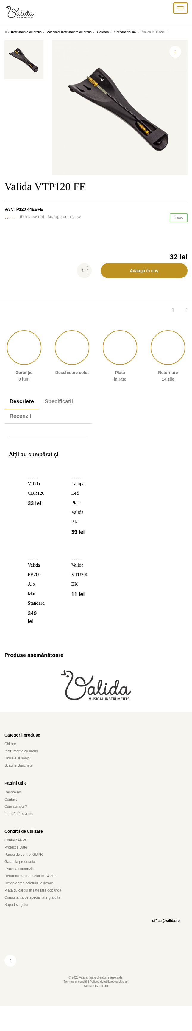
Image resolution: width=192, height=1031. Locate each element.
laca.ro (105, 999)
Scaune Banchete (20, 778)
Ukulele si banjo (18, 771)
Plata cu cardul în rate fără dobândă (38, 903)
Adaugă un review (89, 221)
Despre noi (14, 805)
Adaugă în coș (144, 275)
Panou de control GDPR (26, 867)
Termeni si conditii (71, 995)
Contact (11, 812)
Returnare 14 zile (168, 360)
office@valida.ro (164, 934)
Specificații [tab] (64, 406)
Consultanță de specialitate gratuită (37, 910)
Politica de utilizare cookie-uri (111, 995)
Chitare (11, 757)
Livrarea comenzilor (23, 882)
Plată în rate (120, 360)
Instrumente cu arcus (23, 764)
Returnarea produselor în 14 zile (33, 889)
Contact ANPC (18, 853)
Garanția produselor (23, 875)
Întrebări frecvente (21, 826)
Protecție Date (17, 860)
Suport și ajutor (18, 918)
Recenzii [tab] (22, 421)
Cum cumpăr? (17, 819)
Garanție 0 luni (24, 360)
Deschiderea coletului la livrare (33, 896)
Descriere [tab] (24, 406)
